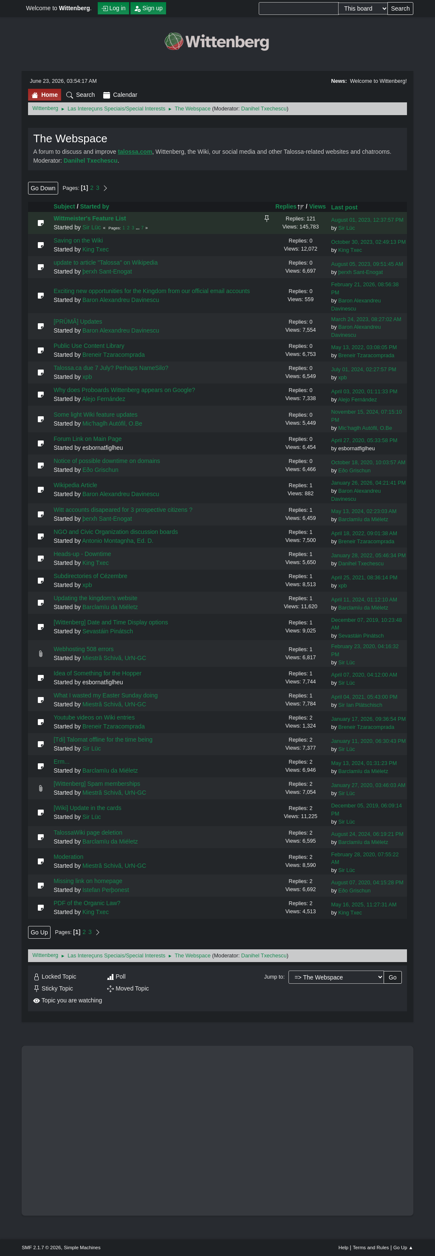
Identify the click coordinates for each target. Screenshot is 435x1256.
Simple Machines (82, 1247)
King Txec (95, 249)
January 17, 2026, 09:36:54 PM (368, 719)
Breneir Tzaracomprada (113, 354)
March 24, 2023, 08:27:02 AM (366, 319)
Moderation (68, 856)
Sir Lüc (91, 227)
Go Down (43, 188)
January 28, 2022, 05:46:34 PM (368, 556)
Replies (289, 206)
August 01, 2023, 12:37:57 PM (367, 220)
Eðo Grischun (100, 469)
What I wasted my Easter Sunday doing (106, 695)
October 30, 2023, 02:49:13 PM (368, 242)
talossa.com (135, 151)
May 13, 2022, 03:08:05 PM (364, 347)
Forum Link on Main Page (87, 438)
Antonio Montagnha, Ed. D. (117, 540)
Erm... (61, 761)
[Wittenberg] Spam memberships (97, 783)
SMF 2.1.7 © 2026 (41, 1247)
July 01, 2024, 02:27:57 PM (363, 370)
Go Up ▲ (403, 1247)
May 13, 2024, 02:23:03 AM (363, 511)
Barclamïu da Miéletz (363, 519)
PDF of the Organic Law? (87, 903)
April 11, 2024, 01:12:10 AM (364, 600)
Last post (344, 207)
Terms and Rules (371, 1247)
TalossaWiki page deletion (88, 832)
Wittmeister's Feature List (90, 218)
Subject (64, 206)
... (138, 227)
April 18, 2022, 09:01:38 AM (364, 533)
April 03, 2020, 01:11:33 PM (364, 392)
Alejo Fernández (103, 398)
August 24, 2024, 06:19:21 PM (367, 834)
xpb (87, 376)
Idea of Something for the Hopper (97, 673)
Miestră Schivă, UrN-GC (114, 658)
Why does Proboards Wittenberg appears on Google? (124, 390)
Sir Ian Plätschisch (360, 705)
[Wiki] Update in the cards (87, 807)
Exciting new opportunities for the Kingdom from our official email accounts (152, 291)
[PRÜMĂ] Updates (78, 321)
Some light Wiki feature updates (96, 414)
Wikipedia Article (75, 485)
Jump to (273, 977)
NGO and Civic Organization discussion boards (116, 531)
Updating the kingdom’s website (95, 598)
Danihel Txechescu (264, 109)
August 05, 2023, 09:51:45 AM (367, 264)
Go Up (39, 932)
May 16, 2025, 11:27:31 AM (363, 905)
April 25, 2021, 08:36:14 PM (364, 578)
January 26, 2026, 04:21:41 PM (368, 483)
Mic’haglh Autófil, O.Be (112, 423)
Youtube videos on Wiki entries (94, 717)
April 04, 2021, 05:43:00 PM (364, 697)
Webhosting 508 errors (83, 649)
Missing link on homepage (88, 881)
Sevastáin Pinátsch (107, 631)
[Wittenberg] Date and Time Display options (111, 622)
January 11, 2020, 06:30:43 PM (368, 741)
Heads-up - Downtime (82, 553)
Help (343, 1247)
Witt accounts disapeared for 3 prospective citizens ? (123, 509)
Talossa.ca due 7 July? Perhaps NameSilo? (111, 367)
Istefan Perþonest (105, 889)
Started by (94, 206)
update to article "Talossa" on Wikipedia (106, 262)
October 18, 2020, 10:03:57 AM (368, 463)
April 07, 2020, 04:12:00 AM (364, 675)
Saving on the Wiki (78, 240)
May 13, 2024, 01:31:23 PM (364, 763)
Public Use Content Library (89, 345)
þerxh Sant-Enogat (107, 271)
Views (317, 206)
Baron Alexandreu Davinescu (120, 299)
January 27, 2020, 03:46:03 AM (368, 785)
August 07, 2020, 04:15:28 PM (367, 883)
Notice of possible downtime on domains (107, 460)
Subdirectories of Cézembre (90, 576)
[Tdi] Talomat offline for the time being (103, 739)
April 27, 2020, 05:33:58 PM (364, 440)
